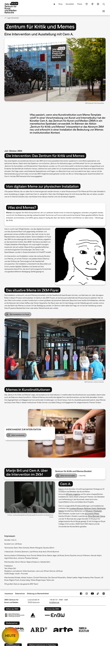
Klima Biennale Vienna (96, 516)
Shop (60, 4)
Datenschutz (20, 594)
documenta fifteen (92, 514)
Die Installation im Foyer (19, 314)
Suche (104, 4)
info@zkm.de (54, 602)
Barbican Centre (90, 508)
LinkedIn (104, 593)
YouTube (92, 593)
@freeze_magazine (73, 494)
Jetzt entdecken (18, 435)
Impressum (9, 594)
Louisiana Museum (76, 508)
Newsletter (70, 4)
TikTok (98, 593)
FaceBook (81, 593)
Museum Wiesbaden (94, 511)
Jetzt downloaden (67, 476)
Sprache (98, 4)
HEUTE (10, 636)
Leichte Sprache (87, 4)
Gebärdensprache (92, 4)
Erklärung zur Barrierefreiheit (38, 594)
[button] (55, 69)
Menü (104, 11)
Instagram (87, 593)
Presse (79, 4)
